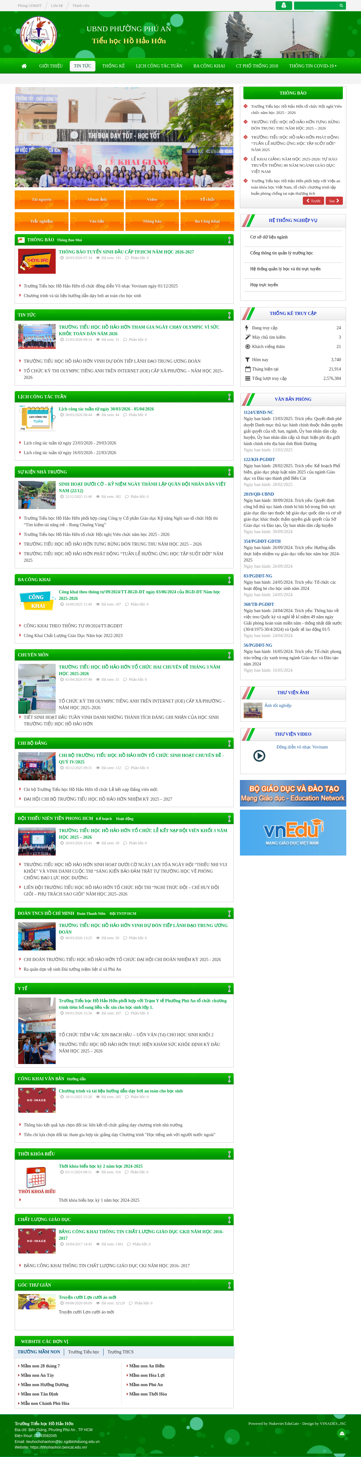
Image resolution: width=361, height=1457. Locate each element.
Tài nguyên (42, 199)
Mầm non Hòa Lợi (146, 1375)
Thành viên (80, 5)
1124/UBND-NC (259, 412)
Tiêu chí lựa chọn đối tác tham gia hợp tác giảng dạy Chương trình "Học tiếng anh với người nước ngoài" (120, 1134)
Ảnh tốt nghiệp (278, 705)
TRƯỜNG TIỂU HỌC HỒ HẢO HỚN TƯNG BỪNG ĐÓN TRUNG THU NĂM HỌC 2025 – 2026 (113, 544)
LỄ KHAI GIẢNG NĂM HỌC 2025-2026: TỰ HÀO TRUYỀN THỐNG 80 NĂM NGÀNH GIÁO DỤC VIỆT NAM (294, 165)
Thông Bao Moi (69, 240)
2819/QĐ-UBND (259, 494)
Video (152, 199)
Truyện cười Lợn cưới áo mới (87, 1297)
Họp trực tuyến (264, 284)
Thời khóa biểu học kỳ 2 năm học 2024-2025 (101, 1166)
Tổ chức (207, 199)
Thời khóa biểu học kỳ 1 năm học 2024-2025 (99, 1200)
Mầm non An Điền (146, 1366)
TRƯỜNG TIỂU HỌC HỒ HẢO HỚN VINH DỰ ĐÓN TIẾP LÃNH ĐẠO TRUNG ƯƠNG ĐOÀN (112, 361)
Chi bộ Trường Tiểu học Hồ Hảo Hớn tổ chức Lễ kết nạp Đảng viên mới (90, 789)
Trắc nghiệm (41, 221)
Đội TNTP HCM (122, 913)
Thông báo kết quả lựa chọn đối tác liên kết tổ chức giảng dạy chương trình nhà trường (103, 1125)
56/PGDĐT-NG (258, 645)
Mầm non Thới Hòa (147, 1394)
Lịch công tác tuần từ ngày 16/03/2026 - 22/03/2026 (70, 452)
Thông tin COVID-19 (311, 66)
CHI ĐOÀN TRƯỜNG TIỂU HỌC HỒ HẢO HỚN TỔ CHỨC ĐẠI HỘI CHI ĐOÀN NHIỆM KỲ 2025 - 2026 (122, 959)
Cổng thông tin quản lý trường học (281, 253)
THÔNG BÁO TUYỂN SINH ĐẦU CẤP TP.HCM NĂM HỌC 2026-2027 (126, 252)
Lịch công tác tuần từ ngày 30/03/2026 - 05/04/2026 (106, 409)
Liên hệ (57, 5)
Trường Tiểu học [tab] (83, 1352)
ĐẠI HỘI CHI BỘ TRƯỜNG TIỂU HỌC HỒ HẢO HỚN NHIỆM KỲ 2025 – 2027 (98, 799)
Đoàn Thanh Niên (91, 913)
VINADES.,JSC (333, 1423)
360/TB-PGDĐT (259, 604)
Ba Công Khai (209, 66)
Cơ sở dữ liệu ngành (269, 237)
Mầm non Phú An (145, 1384)
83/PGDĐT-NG (258, 576)
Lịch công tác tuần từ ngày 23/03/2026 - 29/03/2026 (70, 443)
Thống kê (113, 66)
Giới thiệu (51, 66)
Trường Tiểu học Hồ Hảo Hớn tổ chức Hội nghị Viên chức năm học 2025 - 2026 (97, 534)
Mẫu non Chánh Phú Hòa (43, 1403)
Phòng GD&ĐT (30, 5)
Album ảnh (97, 199)
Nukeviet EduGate (284, 1423)
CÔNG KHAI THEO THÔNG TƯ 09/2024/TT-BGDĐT (73, 626)
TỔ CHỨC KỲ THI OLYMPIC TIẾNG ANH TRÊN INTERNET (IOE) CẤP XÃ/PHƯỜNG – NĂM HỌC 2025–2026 (124, 374)
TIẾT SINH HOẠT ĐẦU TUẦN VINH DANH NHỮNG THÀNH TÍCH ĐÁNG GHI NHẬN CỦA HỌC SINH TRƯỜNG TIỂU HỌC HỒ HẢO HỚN (121, 720)
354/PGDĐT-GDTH (262, 541)
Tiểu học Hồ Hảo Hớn (129, 41)
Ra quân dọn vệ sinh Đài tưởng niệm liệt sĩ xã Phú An (72, 969)
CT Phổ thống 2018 (257, 66)
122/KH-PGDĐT (259, 459)
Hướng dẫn (76, 1079)
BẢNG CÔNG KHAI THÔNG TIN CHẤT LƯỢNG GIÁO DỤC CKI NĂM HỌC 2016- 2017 (107, 1265)
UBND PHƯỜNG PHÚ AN (129, 29)
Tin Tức (82, 66)
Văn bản (96, 221)
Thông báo (152, 221)
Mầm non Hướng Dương (43, 1384)
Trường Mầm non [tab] (39, 1352)
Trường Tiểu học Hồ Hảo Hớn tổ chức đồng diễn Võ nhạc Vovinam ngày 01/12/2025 (101, 286)
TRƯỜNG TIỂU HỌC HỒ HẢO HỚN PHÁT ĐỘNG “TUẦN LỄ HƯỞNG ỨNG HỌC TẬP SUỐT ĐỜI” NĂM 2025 (123, 557)
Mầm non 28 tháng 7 (39, 1366)
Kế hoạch (104, 819)
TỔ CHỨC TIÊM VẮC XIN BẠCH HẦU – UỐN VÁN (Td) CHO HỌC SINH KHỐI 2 (136, 1035)
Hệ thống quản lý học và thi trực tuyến (285, 269)
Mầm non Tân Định (38, 1394)
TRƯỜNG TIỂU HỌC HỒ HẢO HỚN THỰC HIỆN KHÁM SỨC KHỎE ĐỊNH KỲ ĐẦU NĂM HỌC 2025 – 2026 (139, 1047)
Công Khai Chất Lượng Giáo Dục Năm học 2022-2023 (73, 635)
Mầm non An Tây (36, 1375)
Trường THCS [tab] (121, 1352)
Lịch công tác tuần (159, 66)
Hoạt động (125, 819)
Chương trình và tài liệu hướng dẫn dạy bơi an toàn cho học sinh (82, 295)
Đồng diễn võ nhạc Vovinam (302, 747)
